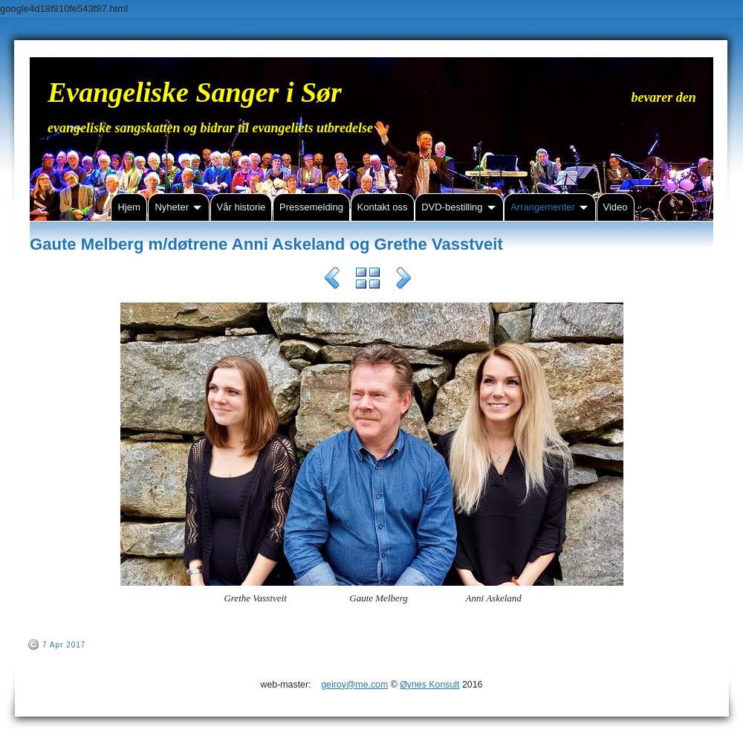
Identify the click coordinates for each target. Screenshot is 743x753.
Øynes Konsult (429, 684)
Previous (332, 280)
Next (403, 280)
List (368, 280)
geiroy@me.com (354, 684)
